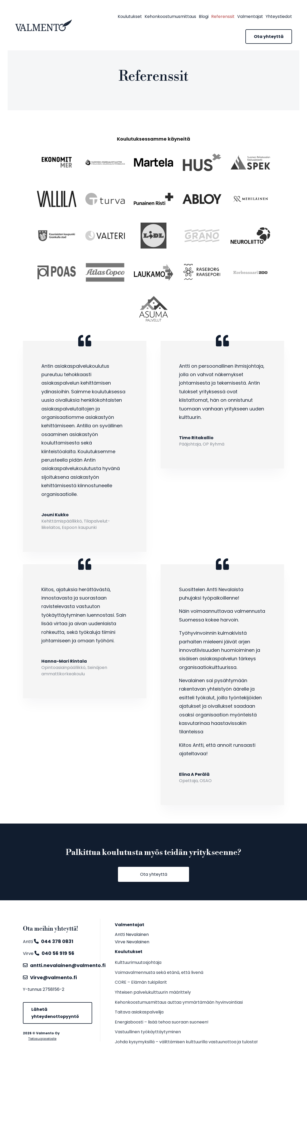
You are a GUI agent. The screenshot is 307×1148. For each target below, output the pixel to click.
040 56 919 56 (58, 953)
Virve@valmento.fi (53, 977)
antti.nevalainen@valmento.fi (68, 965)
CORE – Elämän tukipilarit (141, 982)
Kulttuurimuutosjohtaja (138, 962)
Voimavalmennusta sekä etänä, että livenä (159, 972)
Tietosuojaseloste (42, 1038)
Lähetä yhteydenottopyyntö (55, 1013)
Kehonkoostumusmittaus (170, 16)
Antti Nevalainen (132, 934)
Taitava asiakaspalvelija (139, 1012)
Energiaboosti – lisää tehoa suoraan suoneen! (162, 1022)
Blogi (204, 16)
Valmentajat (250, 16)
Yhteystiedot (279, 16)
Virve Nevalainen (132, 942)
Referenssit (223, 16)
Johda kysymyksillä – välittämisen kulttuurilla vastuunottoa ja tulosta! (186, 1042)
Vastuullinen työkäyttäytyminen (148, 1032)
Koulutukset (130, 16)
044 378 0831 (57, 941)
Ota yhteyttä (269, 37)
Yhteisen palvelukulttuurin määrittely (153, 992)
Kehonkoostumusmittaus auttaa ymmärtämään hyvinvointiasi (179, 1002)
